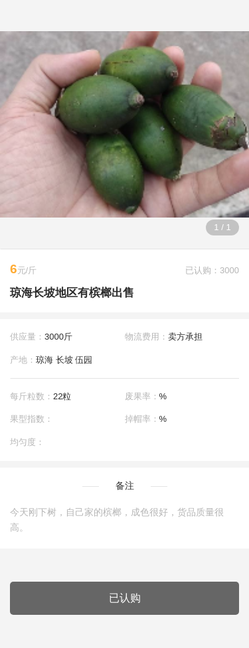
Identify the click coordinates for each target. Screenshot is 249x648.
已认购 (125, 598)
